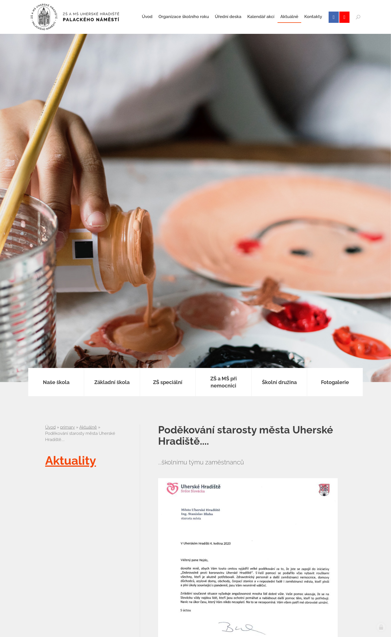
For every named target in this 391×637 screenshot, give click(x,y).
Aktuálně (88, 427)
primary (67, 427)
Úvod (50, 427)
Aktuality (70, 461)
